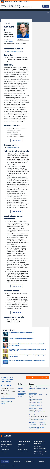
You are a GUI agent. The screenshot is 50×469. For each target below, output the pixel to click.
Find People (20, 388)
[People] (10, 10)
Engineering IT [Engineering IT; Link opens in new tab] (32, 422)
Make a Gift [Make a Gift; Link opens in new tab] (44, 378)
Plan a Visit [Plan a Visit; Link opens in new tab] (20, 396)
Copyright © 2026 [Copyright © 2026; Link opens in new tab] (29, 461)
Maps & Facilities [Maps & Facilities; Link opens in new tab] (22, 393)
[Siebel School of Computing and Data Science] (16, 7)
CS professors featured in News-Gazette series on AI (21, 332)
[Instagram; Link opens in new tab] (3, 385)
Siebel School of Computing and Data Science (7, 379)
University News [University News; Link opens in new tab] (5, 449)
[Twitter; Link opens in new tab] (1, 385)
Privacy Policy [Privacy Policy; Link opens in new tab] (16, 461)
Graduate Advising (33, 393)
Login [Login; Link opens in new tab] (13, 466)
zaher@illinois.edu (8, 41)
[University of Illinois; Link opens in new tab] (6, 436)
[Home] (2, 10)
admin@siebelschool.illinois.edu (8, 398)
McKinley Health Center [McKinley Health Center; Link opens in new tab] (40, 448)
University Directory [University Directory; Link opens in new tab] (22, 452)
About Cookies (5, 461)
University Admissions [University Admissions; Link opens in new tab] (6, 444)
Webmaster (4, 466)
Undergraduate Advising (34, 386)
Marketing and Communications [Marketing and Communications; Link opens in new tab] (36, 427)
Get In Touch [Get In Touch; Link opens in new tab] (32, 378)
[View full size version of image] (48, 12)
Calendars (20, 386)
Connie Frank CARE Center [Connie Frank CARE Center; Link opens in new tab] (40, 451)
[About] (6, 10)
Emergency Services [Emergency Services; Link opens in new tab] (39, 446)
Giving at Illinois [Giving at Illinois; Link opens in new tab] (21, 447)
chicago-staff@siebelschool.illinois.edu (37, 419)
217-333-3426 (7, 395)
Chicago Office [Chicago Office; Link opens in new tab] (32, 414)
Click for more (17, 140)
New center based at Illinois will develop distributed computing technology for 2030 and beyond (27, 355)
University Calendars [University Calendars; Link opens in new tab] (23, 449)
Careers (19, 390)
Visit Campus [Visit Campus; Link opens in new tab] (4, 452)
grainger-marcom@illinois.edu (36, 428)
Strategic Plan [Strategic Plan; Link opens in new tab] (21, 394)
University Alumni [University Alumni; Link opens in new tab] (22, 444)
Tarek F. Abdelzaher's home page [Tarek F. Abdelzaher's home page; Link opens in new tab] (15, 51)
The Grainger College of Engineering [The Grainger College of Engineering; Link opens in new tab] (10, 5)
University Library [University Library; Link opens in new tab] (38, 454)
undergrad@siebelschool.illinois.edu (37, 388)
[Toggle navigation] (45, 6)
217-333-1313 (42, 422)
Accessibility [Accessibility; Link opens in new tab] (41, 461)
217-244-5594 (43, 424)
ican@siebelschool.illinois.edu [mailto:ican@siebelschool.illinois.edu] (35, 399)
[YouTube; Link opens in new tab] (10, 385)
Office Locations (21, 391)
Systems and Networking (13, 147)
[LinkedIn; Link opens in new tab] (8, 385)
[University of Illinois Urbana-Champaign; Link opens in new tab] (15, 2)
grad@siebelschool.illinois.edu (35, 394)
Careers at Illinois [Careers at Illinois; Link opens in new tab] (5, 447)
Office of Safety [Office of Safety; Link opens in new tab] (32, 424)
